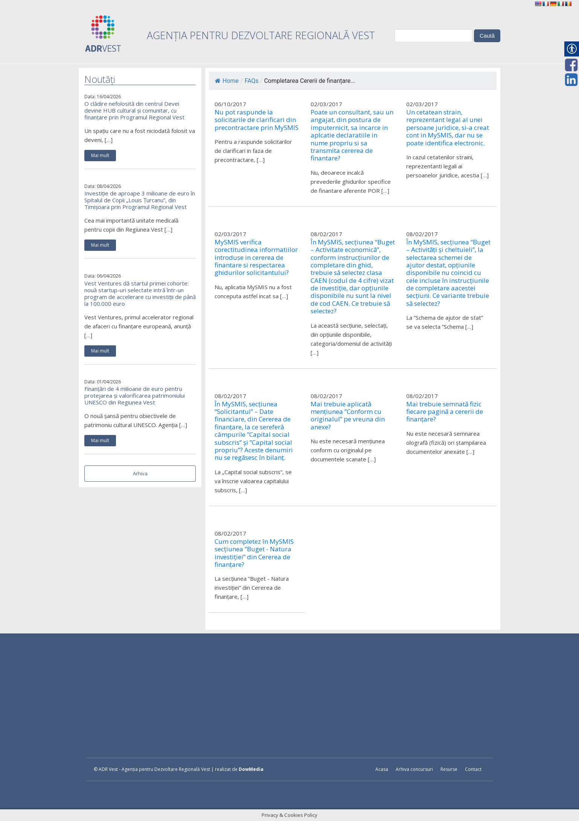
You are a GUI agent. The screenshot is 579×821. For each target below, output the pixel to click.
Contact (473, 769)
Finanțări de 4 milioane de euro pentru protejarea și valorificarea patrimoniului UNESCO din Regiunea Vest (134, 395)
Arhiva (140, 473)
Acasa (381, 769)
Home (227, 80)
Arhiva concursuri (414, 769)
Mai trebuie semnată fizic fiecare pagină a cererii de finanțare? (444, 411)
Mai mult (100, 155)
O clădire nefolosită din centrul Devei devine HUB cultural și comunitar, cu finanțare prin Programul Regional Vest (134, 110)
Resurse (448, 769)
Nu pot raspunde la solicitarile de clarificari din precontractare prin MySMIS (257, 119)
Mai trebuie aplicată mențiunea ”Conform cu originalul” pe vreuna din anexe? (348, 415)
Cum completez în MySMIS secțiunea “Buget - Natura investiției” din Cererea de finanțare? (254, 553)
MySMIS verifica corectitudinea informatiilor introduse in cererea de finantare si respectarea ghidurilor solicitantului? (256, 257)
